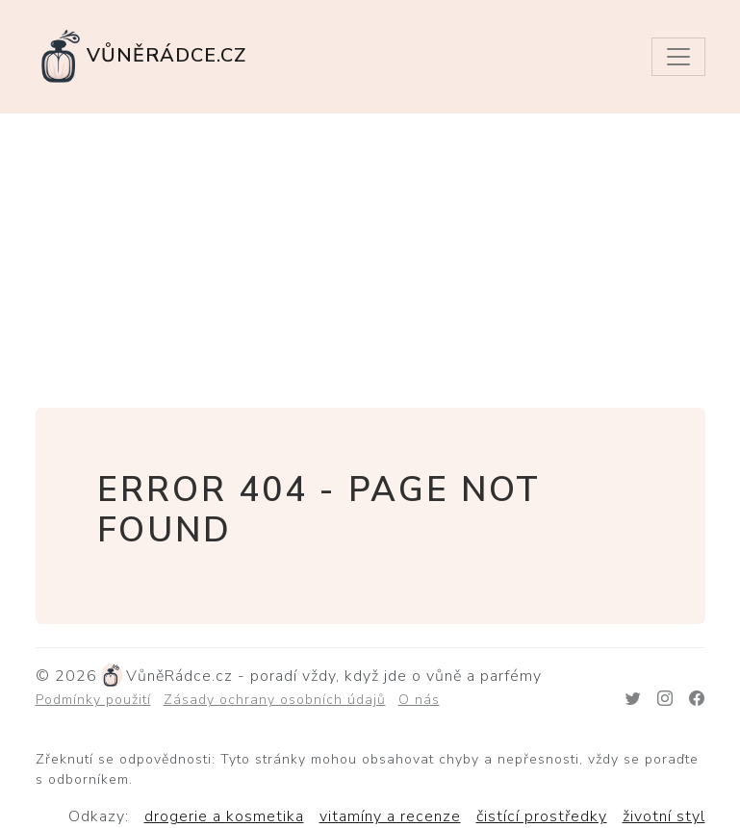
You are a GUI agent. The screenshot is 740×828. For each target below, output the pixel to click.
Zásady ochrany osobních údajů (275, 699)
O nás (419, 699)
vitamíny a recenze (390, 816)
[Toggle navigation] (678, 57)
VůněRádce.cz (141, 57)
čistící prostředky (541, 816)
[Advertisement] (370, 257)
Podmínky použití (93, 699)
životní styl (664, 816)
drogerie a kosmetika (224, 816)
